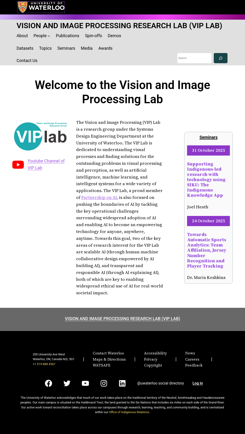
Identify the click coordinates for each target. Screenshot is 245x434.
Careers (192, 359)
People (40, 35)
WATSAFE (101, 365)
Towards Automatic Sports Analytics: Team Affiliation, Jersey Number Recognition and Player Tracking (206, 250)
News (190, 353)
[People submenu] (49, 36)
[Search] (221, 58)
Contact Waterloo (108, 353)
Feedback (194, 365)
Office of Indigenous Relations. (129, 412)
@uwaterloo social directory (160, 383)
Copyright (153, 365)
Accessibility (155, 353)
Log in (197, 383)
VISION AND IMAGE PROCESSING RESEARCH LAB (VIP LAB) (119, 25)
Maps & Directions (109, 359)
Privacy (151, 359)
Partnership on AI (99, 197)
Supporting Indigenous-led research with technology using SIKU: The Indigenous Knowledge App (206, 179)
